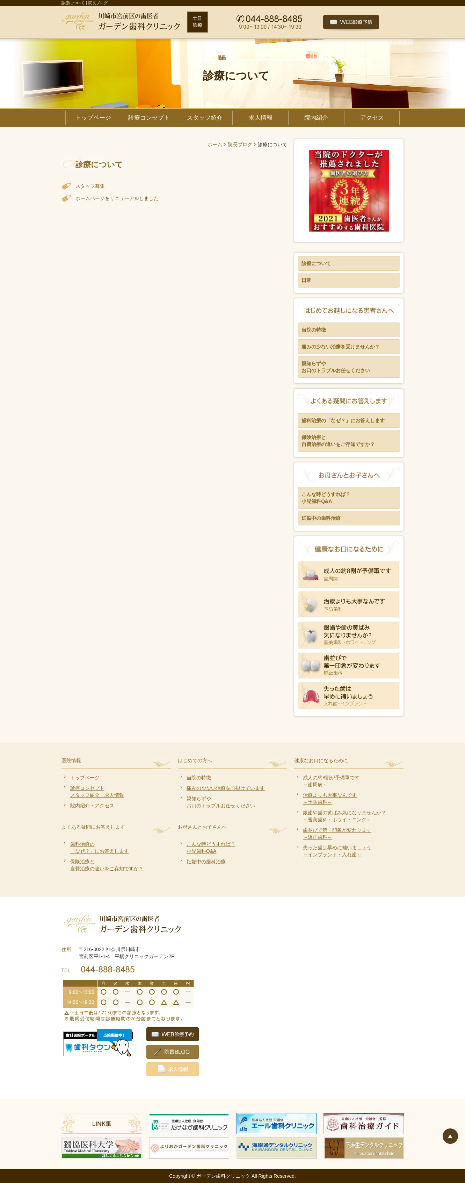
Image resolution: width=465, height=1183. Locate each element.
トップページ (93, 117)
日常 (306, 280)
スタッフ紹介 (205, 117)
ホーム (215, 144)
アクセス (372, 117)
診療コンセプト (149, 117)
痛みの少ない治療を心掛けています (226, 788)
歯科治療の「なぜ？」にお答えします (343, 420)
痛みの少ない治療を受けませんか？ (340, 346)
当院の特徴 (313, 330)
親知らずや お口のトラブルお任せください (335, 367)
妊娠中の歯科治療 (321, 518)
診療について (316, 263)
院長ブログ (240, 144)
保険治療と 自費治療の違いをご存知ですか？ (338, 440)
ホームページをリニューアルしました (117, 198)
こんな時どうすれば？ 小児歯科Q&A (325, 497)
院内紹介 (316, 117)
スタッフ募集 (90, 186)
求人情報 (261, 117)
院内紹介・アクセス (92, 805)
